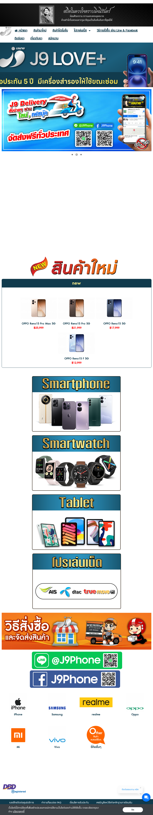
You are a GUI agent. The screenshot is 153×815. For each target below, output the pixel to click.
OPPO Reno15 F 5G (76, 359)
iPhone (18, 714)
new (76, 283)
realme (96, 714)
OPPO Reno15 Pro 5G (76, 324)
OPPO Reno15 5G (114, 324)
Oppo (135, 714)
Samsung (57, 714)
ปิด (132, 809)
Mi (18, 747)
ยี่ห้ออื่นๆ (96, 747)
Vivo (57, 747)
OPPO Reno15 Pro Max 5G (38, 324)
